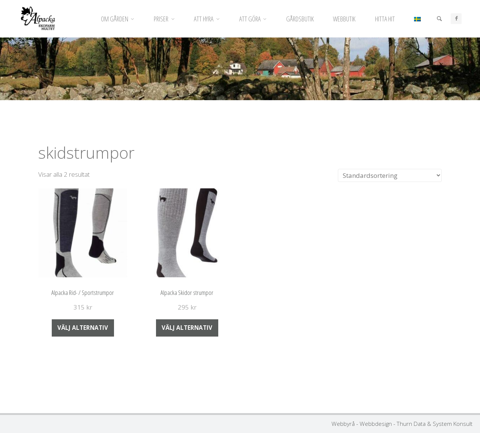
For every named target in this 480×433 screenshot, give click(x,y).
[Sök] (439, 19)
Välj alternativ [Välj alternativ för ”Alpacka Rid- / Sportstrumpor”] (82, 327)
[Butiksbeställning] (390, 175)
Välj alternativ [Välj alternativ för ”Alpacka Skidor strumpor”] (187, 327)
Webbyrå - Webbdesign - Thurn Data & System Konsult (402, 423)
